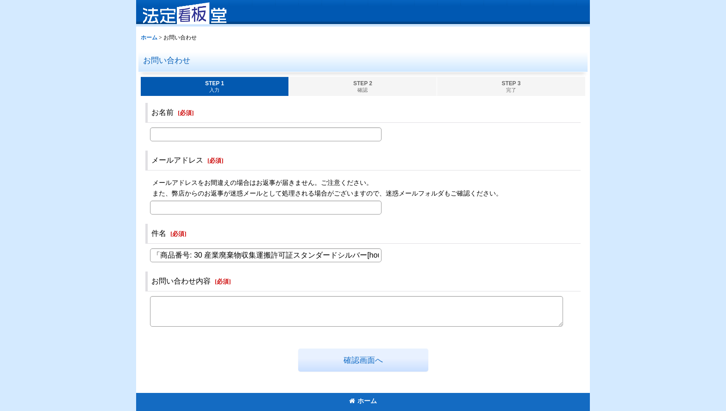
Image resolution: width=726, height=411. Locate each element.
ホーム (363, 401)
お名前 (162, 112)
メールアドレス (177, 160)
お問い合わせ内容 (181, 281)
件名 (158, 233)
